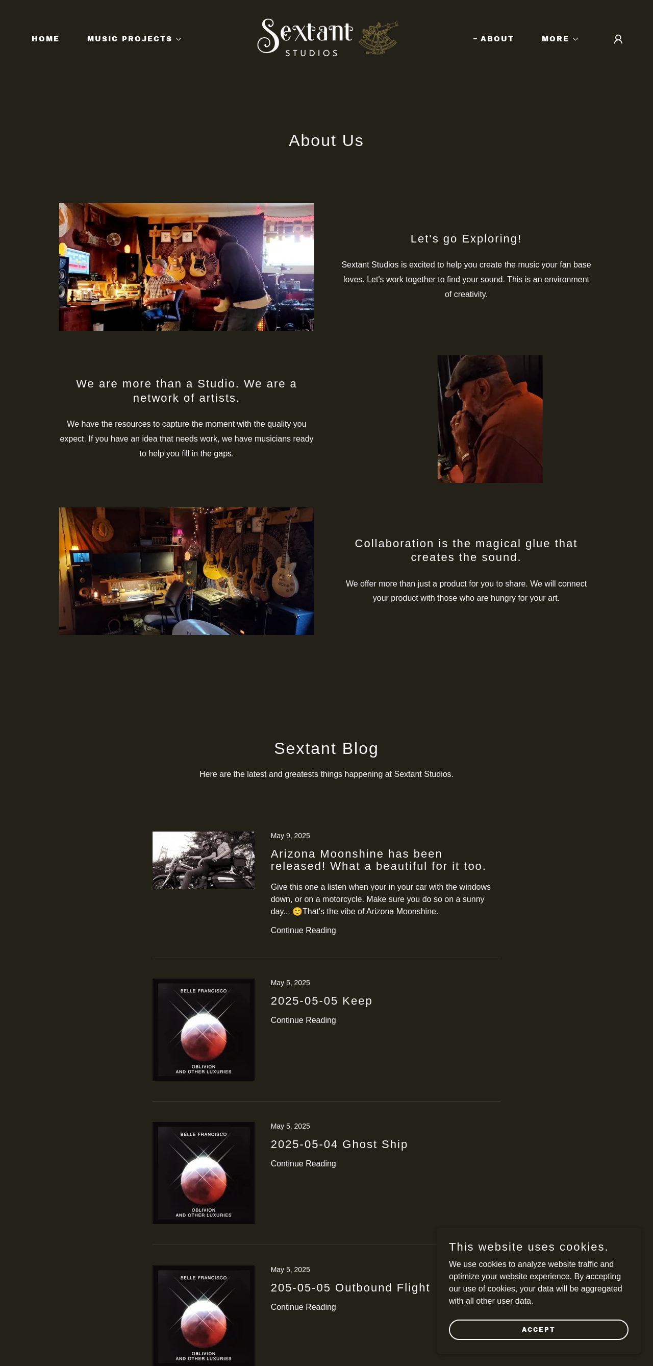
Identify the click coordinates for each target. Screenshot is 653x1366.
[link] (326, 38)
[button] (131, 39)
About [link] (497, 39)
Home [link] (46, 39)
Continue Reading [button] (303, 930)
